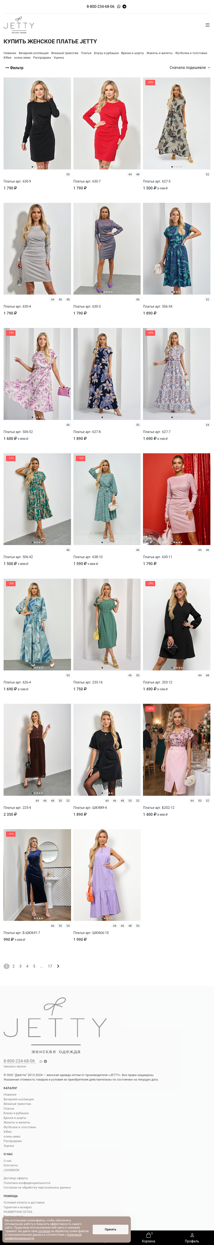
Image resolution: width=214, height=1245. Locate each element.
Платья (9, 1108)
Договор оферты (16, 1178)
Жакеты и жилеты (17, 1122)
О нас (8, 1161)
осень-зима (12, 1136)
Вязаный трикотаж (17, 1104)
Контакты (11, 1165)
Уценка (9, 1146)
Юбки (7, 1131)
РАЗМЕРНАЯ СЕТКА (18, 1212)
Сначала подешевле (190, 67)
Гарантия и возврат (18, 1207)
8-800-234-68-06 (101, 6)
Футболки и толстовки (20, 1127)
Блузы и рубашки (16, 1113)
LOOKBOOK (12, 1170)
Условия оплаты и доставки (24, 1202)
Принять (110, 1229)
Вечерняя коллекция (19, 1099)
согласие (44, 1231)
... (41, 966)
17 (50, 966)
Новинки (10, 1094)
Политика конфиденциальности (27, 1183)
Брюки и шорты (15, 1118)
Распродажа (13, 1141)
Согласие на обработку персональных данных (37, 1187)
